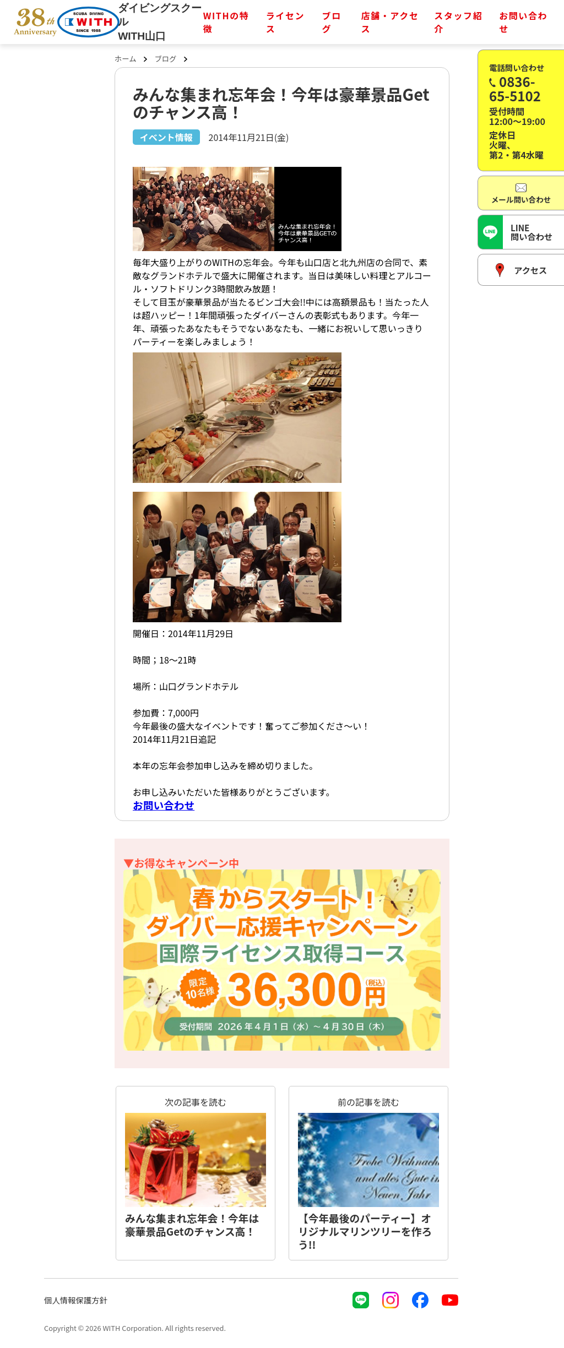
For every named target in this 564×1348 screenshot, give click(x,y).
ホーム (126, 58)
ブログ (331, 22)
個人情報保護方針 (75, 1300)
